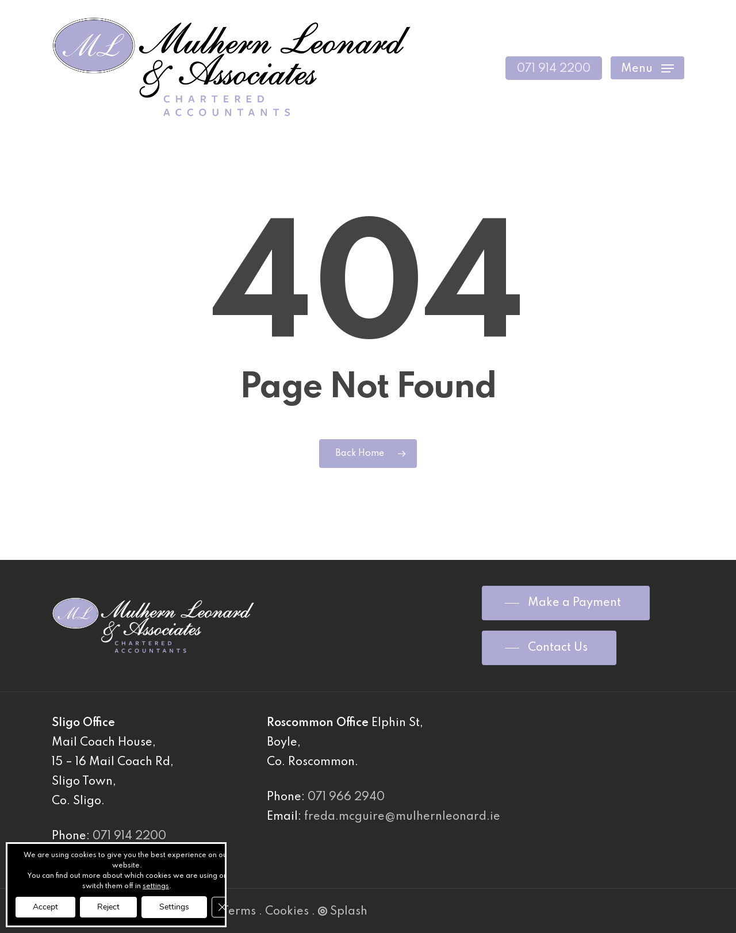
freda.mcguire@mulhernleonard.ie (402, 817)
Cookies (287, 911)
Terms (239, 911)
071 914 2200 (129, 836)
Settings (174, 906)
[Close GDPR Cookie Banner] (222, 907)
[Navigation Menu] (647, 68)
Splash (342, 911)
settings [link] (156, 886)
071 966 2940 (346, 797)
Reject (108, 906)
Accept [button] (45, 906)
